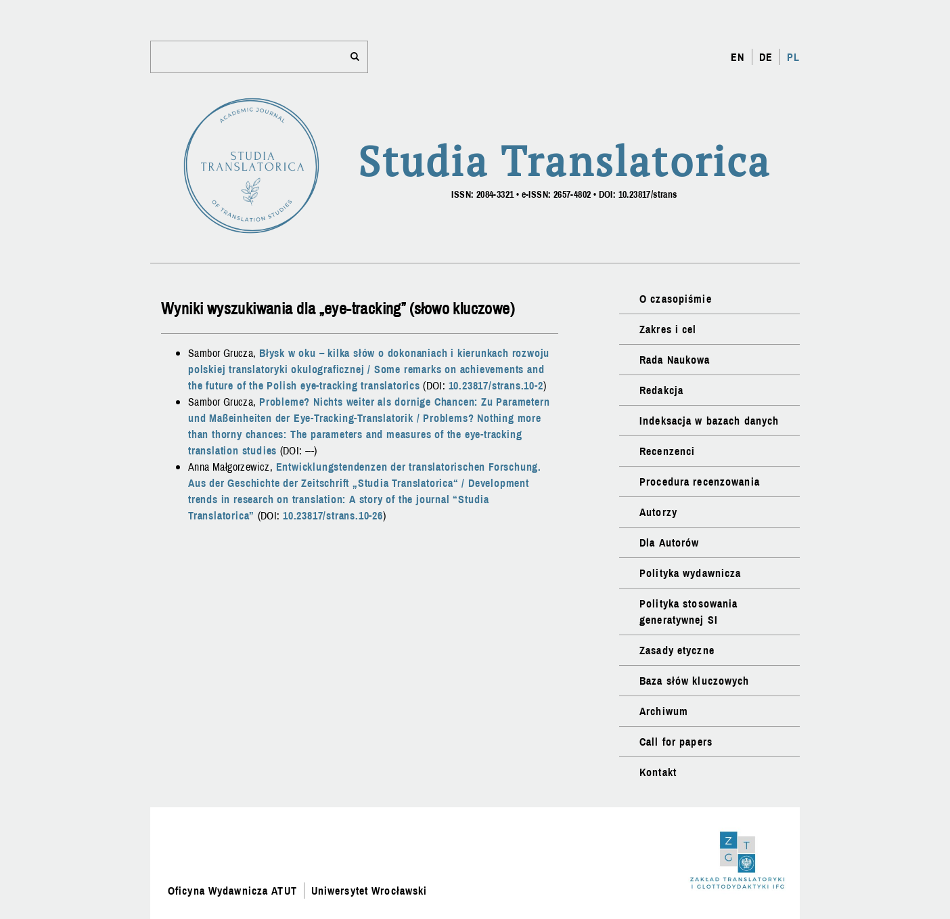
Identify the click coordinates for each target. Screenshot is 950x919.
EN (737, 56)
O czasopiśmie (675, 298)
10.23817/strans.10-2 (496, 385)
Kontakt (658, 772)
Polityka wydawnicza (690, 572)
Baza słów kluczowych (694, 680)
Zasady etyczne (677, 650)
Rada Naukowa (674, 359)
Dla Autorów (669, 542)
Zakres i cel (667, 329)
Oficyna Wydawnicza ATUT (232, 890)
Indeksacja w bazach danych (709, 420)
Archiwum (663, 711)
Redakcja (661, 390)
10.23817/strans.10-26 (333, 515)
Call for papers (675, 741)
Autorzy (658, 512)
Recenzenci (667, 451)
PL (793, 56)
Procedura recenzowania (699, 481)
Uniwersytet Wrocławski (369, 890)
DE (766, 56)
